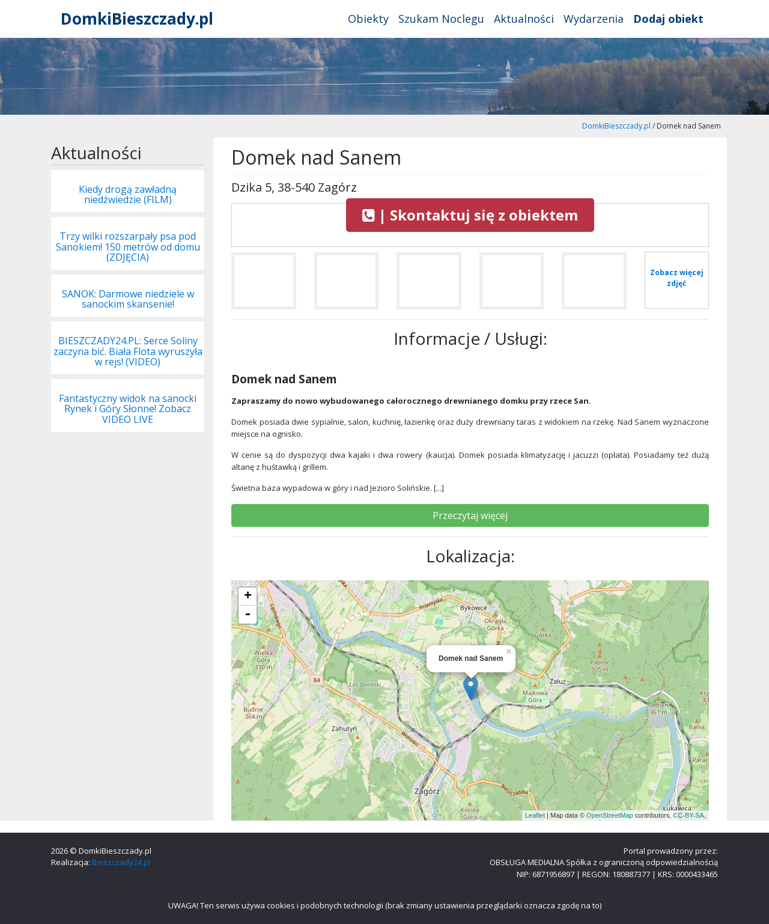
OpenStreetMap (609, 815)
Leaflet (535, 815)
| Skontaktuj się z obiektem (470, 215)
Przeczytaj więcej (470, 515)
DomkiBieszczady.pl (137, 18)
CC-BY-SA (688, 815)
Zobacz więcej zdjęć (677, 277)
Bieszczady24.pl (121, 862)
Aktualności (524, 18)
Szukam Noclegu (441, 18)
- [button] (247, 615)
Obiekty (368, 18)
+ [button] (248, 597)
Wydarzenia (594, 18)
